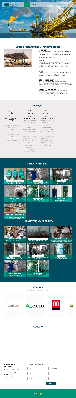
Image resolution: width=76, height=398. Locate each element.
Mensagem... (61, 373)
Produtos (50, 4)
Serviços (43, 4)
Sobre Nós (34, 4)
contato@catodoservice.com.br (15, 380)
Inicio (27, 4)
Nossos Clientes (61, 4)
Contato (70, 4)
